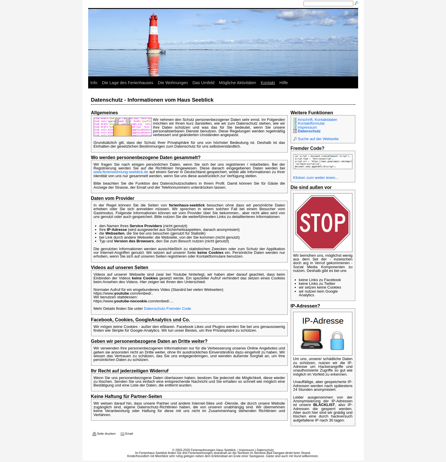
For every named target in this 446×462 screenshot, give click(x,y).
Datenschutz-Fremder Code (167, 308)
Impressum (305, 127)
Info (93, 82)
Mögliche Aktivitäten (237, 82)
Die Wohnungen (173, 82)
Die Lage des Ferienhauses (127, 82)
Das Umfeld (203, 82)
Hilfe (283, 82)
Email (127, 433)
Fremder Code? (308, 148)
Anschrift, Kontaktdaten (315, 119)
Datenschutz (307, 131)
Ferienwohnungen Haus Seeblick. (214, 450)
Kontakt (268, 82)
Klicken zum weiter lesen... (316, 177)
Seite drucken (104, 433)
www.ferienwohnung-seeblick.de (121, 172)
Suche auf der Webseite (316, 139)
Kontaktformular (309, 123)
